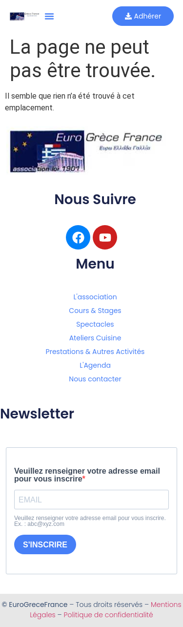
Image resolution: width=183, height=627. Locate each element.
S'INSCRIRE (45, 545)
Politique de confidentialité (108, 615)
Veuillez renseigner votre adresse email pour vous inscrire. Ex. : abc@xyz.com (90, 521)
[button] (49, 16)
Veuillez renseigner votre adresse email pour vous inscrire (87, 475)
